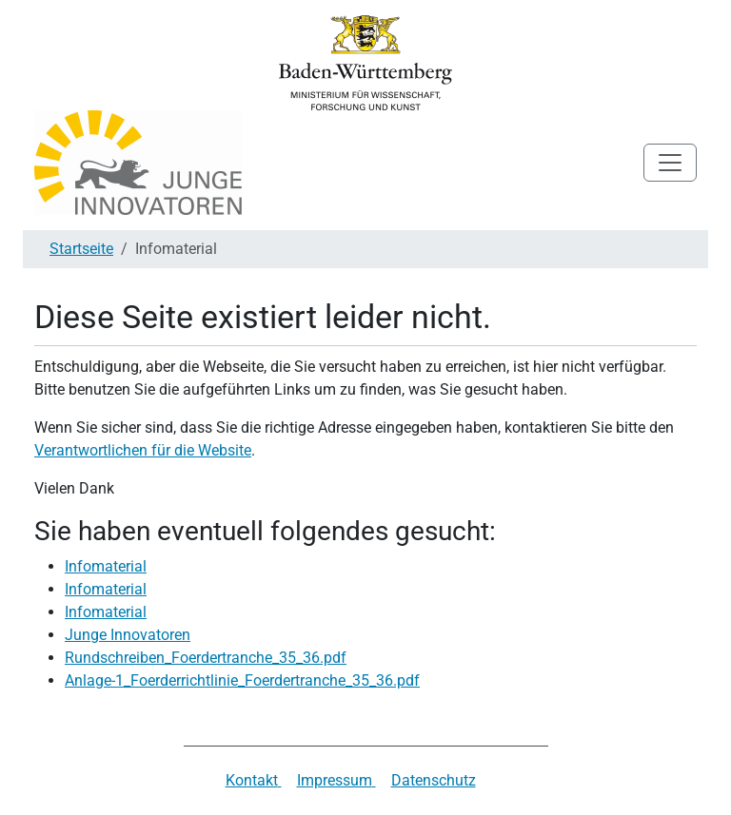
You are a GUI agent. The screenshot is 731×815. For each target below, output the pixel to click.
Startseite (81, 249)
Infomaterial (106, 566)
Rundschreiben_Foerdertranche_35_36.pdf (205, 658)
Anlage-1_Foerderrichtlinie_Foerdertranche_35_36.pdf (242, 680)
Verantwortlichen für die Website (142, 450)
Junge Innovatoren (127, 635)
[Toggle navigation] (670, 163)
